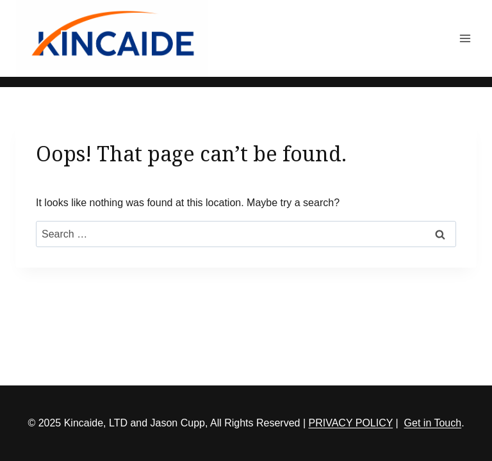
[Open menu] (465, 38)
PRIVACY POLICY (351, 422)
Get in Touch (433, 422)
